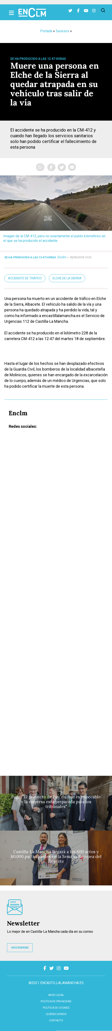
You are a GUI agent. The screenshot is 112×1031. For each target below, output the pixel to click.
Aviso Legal (56, 995)
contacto (56, 1020)
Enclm (62, 257)
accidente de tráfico (25, 278)
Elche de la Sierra (67, 278)
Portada (46, 31)
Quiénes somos (56, 1014)
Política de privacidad (56, 1001)
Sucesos (62, 31)
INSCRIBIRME (20, 947)
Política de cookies (56, 1007)
